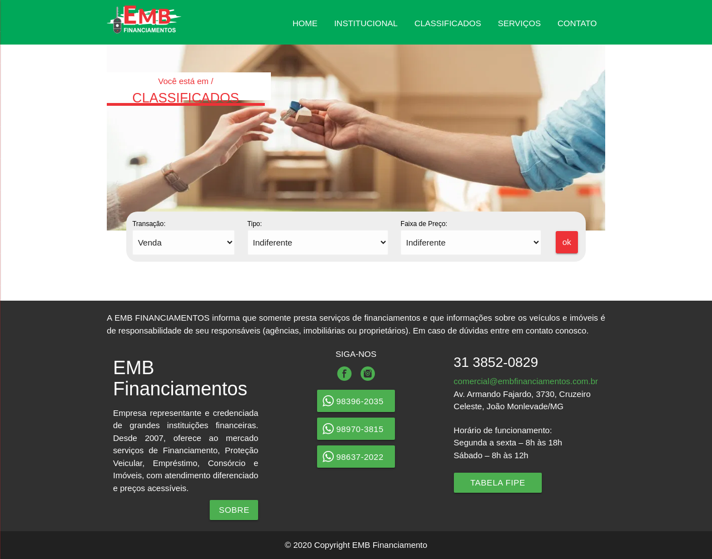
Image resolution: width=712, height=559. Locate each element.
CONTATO (577, 23)
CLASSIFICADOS (447, 23)
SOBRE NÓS (234, 512)
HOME (305, 23)
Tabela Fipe (498, 482)
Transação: (149, 224)
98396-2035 (355, 401)
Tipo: (255, 224)
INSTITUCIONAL (366, 23)
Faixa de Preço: (423, 224)
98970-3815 (355, 429)
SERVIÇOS (519, 23)
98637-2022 (355, 457)
